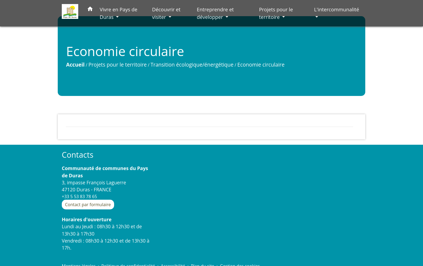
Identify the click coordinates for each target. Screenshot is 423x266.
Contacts (77, 155)
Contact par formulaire (88, 205)
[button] (90, 10)
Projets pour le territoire (117, 64)
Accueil (75, 64)
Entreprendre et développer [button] (215, 13)
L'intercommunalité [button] (336, 9)
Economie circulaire (261, 64)
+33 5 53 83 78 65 (79, 196)
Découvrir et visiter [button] (166, 13)
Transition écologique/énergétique (192, 64)
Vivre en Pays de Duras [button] (118, 13)
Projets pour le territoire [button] (276, 13)
